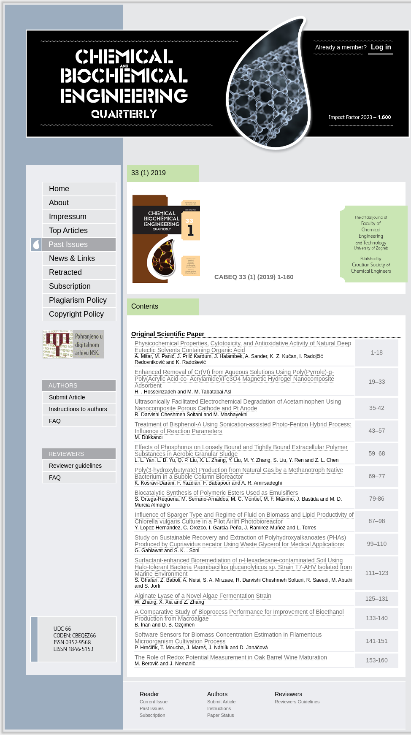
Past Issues (68, 244)
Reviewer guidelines (75, 465)
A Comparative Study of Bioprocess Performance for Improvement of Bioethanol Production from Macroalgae (239, 615)
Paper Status (220, 715)
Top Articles (68, 230)
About (59, 202)
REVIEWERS (66, 453)
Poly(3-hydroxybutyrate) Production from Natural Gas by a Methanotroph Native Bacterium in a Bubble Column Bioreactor (239, 473)
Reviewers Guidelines (297, 701)
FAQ (55, 421)
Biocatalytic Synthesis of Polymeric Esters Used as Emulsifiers (216, 492)
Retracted (65, 272)
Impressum (68, 216)
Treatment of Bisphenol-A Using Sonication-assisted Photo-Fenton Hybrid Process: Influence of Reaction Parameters (243, 427)
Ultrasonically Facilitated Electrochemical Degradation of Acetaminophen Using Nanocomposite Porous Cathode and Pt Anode (238, 405)
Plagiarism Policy (78, 300)
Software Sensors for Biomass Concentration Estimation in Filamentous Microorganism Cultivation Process (228, 638)
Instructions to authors (78, 409)
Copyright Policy (76, 314)
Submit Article (67, 397)
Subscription (70, 286)
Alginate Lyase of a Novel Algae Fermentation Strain (203, 595)
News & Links (72, 258)
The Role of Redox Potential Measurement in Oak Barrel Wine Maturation (231, 657)
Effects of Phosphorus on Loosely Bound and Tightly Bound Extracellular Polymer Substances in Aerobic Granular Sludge (241, 450)
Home (59, 188)
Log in (381, 47)
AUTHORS (63, 385)
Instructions (219, 708)
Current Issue (154, 701)
